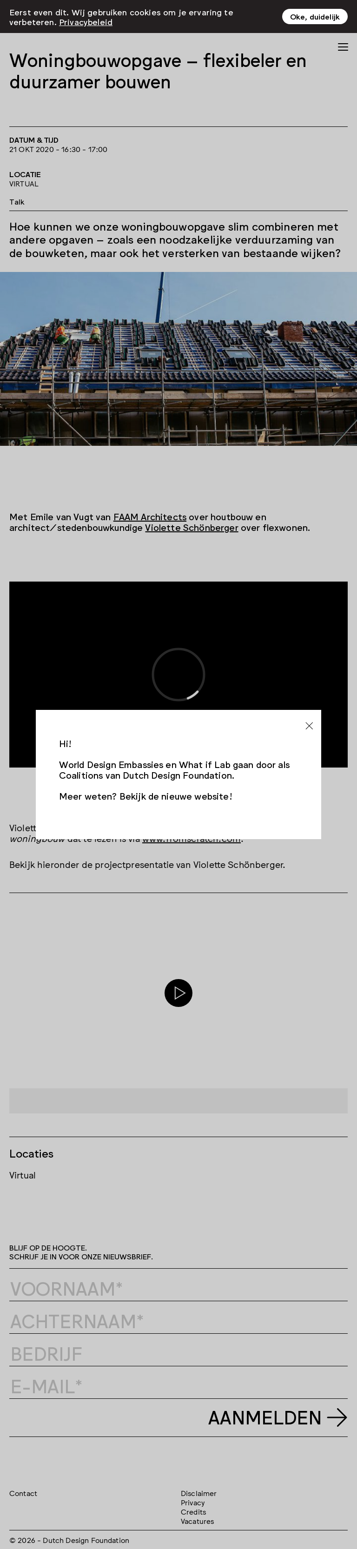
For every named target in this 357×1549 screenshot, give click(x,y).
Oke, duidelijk (315, 16)
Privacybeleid (85, 21)
